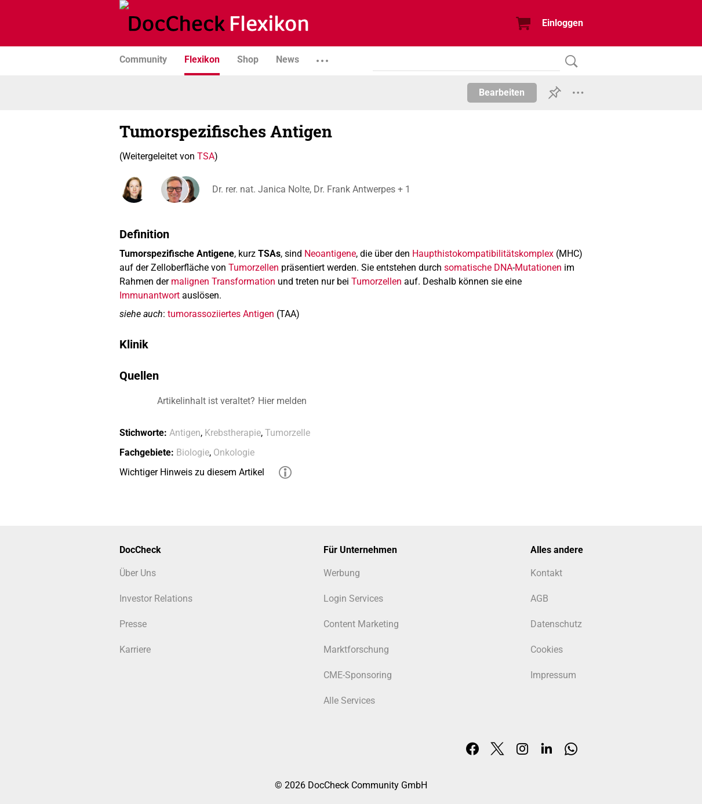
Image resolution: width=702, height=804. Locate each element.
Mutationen (538, 267)
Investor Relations (155, 598)
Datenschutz (556, 624)
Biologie (192, 452)
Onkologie (233, 452)
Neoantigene (330, 253)
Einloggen (562, 22)
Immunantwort (149, 295)
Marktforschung (356, 649)
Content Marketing (361, 624)
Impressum (553, 675)
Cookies (546, 649)
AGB (539, 598)
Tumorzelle (287, 432)
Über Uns (137, 573)
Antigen (185, 432)
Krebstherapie (233, 432)
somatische (468, 267)
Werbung (341, 573)
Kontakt (546, 573)
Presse (133, 624)
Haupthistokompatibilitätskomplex (483, 253)
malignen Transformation (223, 281)
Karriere (135, 649)
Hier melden (282, 400)
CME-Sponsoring (357, 675)
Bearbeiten (502, 92)
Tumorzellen (253, 267)
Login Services (353, 598)
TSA (205, 156)
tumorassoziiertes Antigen (221, 313)
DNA (503, 267)
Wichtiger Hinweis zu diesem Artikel (191, 472)
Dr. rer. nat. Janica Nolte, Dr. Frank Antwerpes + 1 (311, 189)
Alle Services (349, 700)
